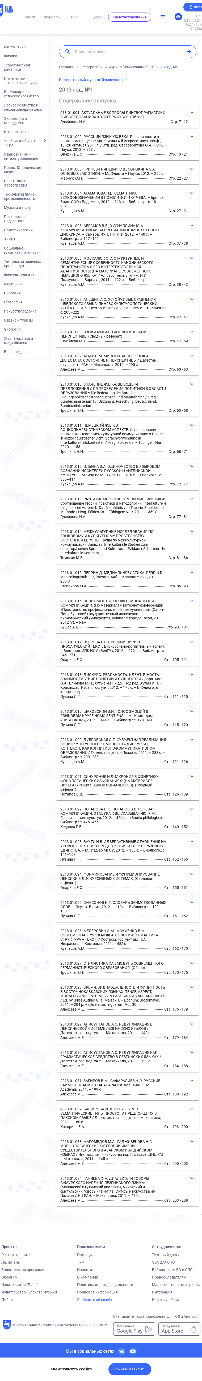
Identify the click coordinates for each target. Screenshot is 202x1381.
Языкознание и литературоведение (21, 156)
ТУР (80, 1262)
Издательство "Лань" (19, 1285)
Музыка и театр (17, 207)
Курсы (97, 17)
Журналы (52, 17)
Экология (12, 329)
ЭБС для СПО (163, 1262)
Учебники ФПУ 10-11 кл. (20, 143)
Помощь (84, 1255)
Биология (12, 293)
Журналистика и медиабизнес (18, 340)
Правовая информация (97, 1292)
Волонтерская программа (24, 1270)
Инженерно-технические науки (20, 80)
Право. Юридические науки (22, 169)
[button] (127, 117)
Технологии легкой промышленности (20, 196)
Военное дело (16, 352)
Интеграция (162, 1292)
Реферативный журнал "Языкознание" (93, 80)
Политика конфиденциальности (105, 1285)
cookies (85, 1369)
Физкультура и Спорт (22, 275)
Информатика (16, 132)
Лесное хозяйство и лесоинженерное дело (23, 107)
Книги (30, 17)
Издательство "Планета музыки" (29, 1292)
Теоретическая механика (17, 67)
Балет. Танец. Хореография (15, 183)
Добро (7, 1299)
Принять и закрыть (129, 1369)
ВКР (74, 17)
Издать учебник (166, 1299)
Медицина (13, 284)
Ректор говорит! (15, 1255)
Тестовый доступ (167, 1255)
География (13, 302)
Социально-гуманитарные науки (22, 250)
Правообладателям (169, 1277)
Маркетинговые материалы (176, 1285)
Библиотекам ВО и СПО (172, 1270)
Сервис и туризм (18, 320)
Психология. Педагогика (15, 219)
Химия (9, 239)
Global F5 (9, 1277)
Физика (10, 56)
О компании (87, 1277)
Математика (15, 47)
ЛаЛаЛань (10, 1262)
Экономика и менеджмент (15, 120)
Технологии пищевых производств (22, 263)
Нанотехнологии (18, 230)
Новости (84, 1270)
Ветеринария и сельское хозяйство (21, 94)
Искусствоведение (20, 311)
